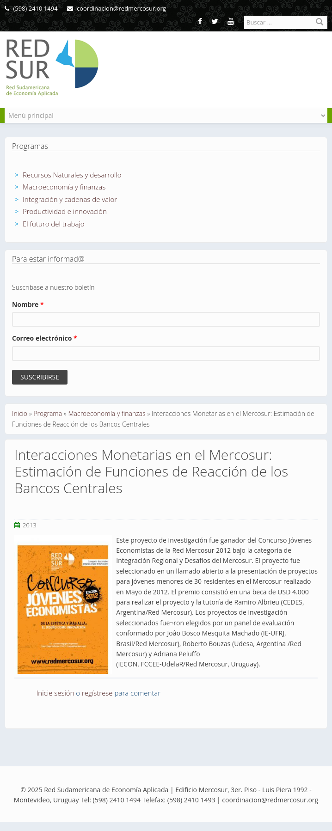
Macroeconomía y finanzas (64, 186)
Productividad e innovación (65, 211)
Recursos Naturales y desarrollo (72, 174)
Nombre (28, 304)
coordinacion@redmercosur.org (116, 8)
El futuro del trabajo (54, 223)
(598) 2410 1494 (31, 8)
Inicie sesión (55, 692)
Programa (47, 413)
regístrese (97, 692)
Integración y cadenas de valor (70, 199)
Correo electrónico (44, 338)
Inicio (19, 413)
